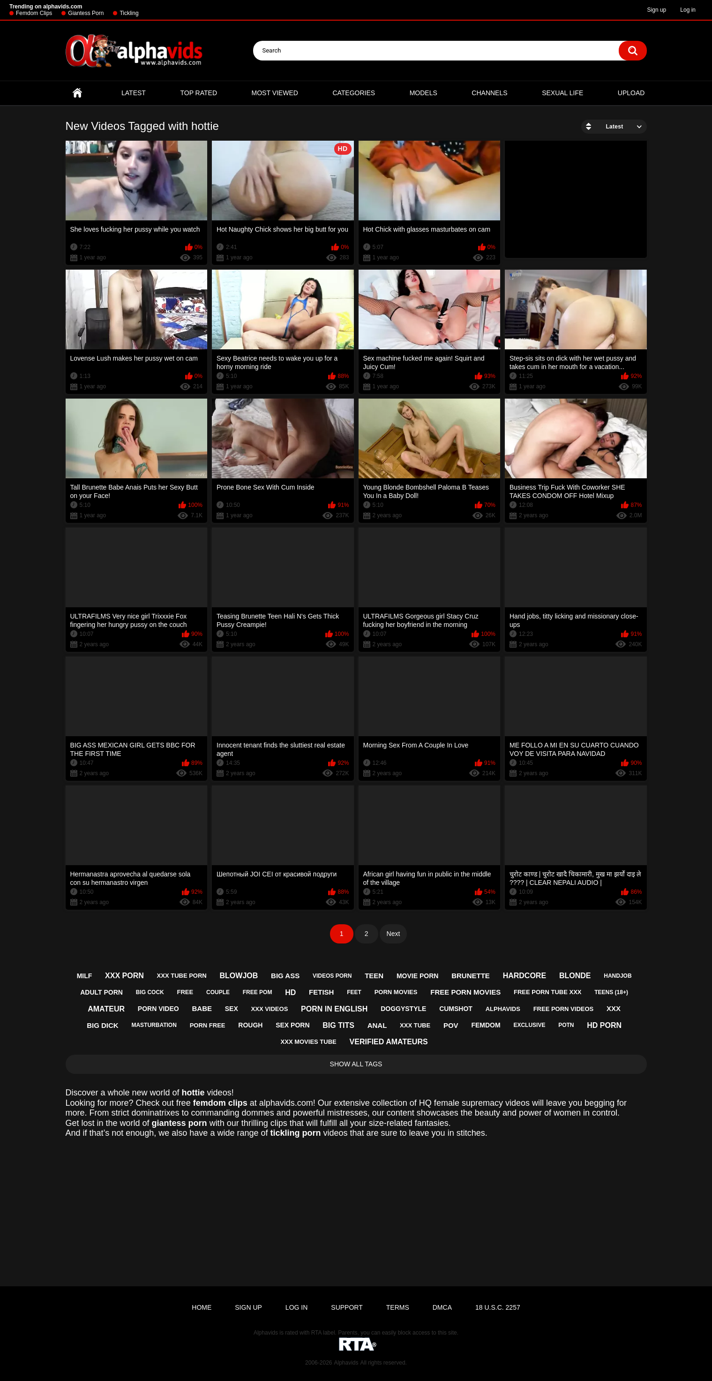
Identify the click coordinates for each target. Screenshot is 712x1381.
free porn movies (465, 992)
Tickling (129, 13)
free (185, 992)
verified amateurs (389, 1042)
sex (231, 1008)
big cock (150, 992)
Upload (631, 93)
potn (566, 1025)
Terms (397, 1307)
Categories (353, 93)
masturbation (153, 1025)
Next (393, 933)
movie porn (417, 976)
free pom (257, 992)
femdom (485, 1025)
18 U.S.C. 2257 (497, 1307)
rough (250, 1025)
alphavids (503, 1008)
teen (374, 976)
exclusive (529, 1025)
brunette (470, 976)
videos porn (332, 976)
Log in (688, 10)
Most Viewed (275, 93)
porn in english (334, 1009)
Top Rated (198, 93)
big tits (338, 1025)
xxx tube (415, 1025)
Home (77, 93)
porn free (207, 1025)
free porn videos (563, 1008)
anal (377, 1025)
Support (346, 1307)
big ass (285, 976)
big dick (103, 1025)
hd (290, 992)
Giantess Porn (86, 13)
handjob (617, 976)
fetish (321, 992)
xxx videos (269, 1008)
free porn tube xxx (547, 992)
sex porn (292, 1025)
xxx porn (124, 976)
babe (202, 1008)
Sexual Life (562, 93)
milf (84, 976)
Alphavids (346, 1362)
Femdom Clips (34, 13)
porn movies (396, 992)
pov (450, 1025)
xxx (614, 1008)
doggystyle (403, 1008)
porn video (158, 1008)
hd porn (604, 1025)
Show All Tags (356, 1064)
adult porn (101, 992)
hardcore (524, 976)
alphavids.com (286, 1103)
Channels (489, 93)
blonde (575, 976)
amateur (106, 1009)
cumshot (455, 1008)
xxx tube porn (182, 975)
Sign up (657, 10)
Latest (133, 93)
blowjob (239, 976)
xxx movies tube (309, 1041)
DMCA (442, 1307)
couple (218, 992)
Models (423, 93)
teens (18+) (611, 992)
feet (354, 992)
